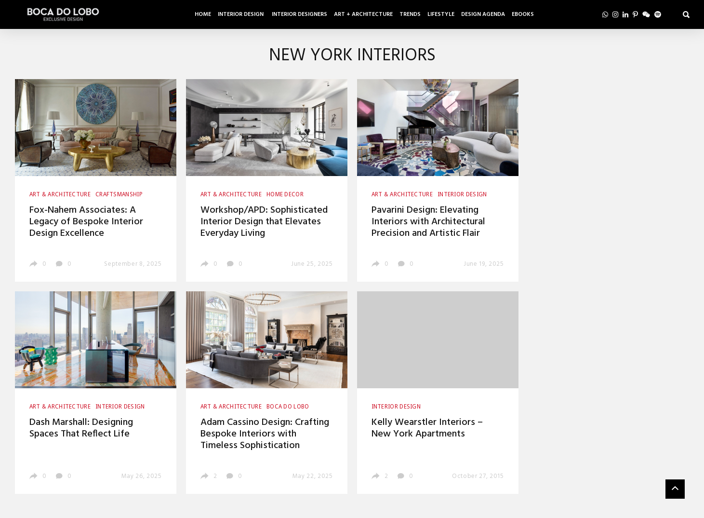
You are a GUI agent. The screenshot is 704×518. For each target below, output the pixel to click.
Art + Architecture (363, 14)
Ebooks (523, 14)
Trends (410, 14)
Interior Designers (299, 14)
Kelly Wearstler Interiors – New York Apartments (427, 428)
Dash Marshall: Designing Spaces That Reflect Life (81, 428)
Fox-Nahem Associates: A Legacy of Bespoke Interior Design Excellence (86, 222)
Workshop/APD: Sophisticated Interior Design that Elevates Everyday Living (264, 222)
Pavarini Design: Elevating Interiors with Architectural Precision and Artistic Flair (428, 222)
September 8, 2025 (132, 264)
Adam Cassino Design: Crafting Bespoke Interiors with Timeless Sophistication (264, 434)
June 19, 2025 (484, 264)
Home (203, 14)
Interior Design (241, 14)
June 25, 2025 (311, 264)
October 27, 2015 (478, 476)
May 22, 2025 (312, 476)
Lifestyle (440, 14)
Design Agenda (483, 14)
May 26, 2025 (141, 476)
